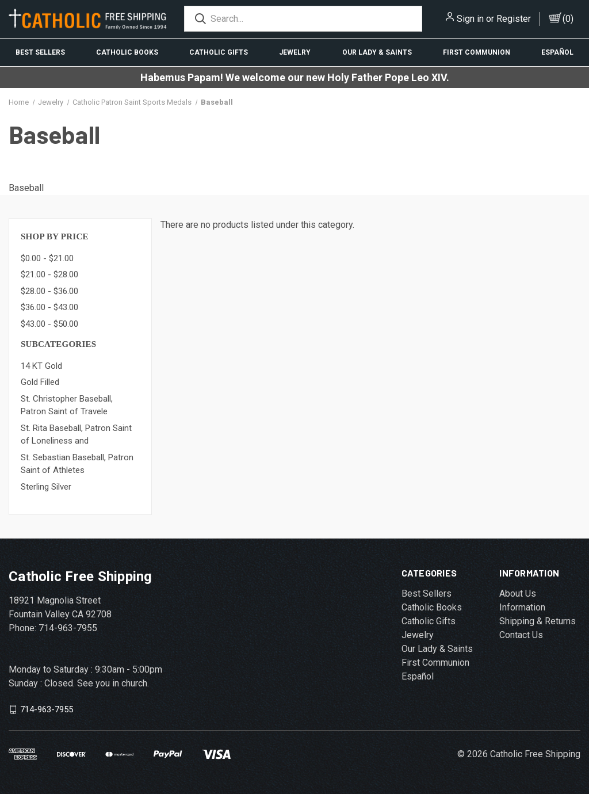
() (568, 18)
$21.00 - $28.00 (49, 274)
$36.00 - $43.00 (49, 307)
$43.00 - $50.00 (49, 324)
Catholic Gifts (218, 52)
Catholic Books (127, 52)
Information (522, 607)
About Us (517, 593)
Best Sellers (40, 52)
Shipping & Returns (537, 621)
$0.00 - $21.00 (47, 258)
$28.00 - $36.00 (49, 291)
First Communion (476, 52)
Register (513, 18)
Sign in (470, 18)
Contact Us (521, 634)
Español (557, 52)
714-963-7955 (46, 709)
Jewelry (295, 52)
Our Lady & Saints (377, 52)
